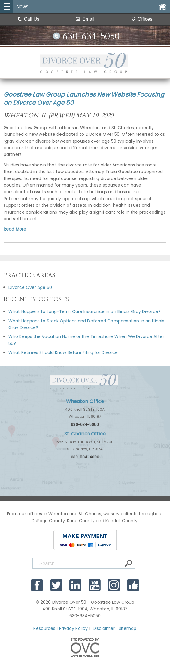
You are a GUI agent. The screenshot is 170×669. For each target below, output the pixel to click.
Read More (15, 229)
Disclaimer (104, 628)
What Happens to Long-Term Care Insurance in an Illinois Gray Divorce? (84, 311)
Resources (44, 628)
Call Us (28, 19)
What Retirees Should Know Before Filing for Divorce (63, 352)
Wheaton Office (85, 401)
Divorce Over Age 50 (30, 287)
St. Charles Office (85, 433)
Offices (142, 19)
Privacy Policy (73, 628)
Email (85, 19)
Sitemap (128, 628)
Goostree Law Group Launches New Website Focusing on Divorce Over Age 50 (84, 98)
